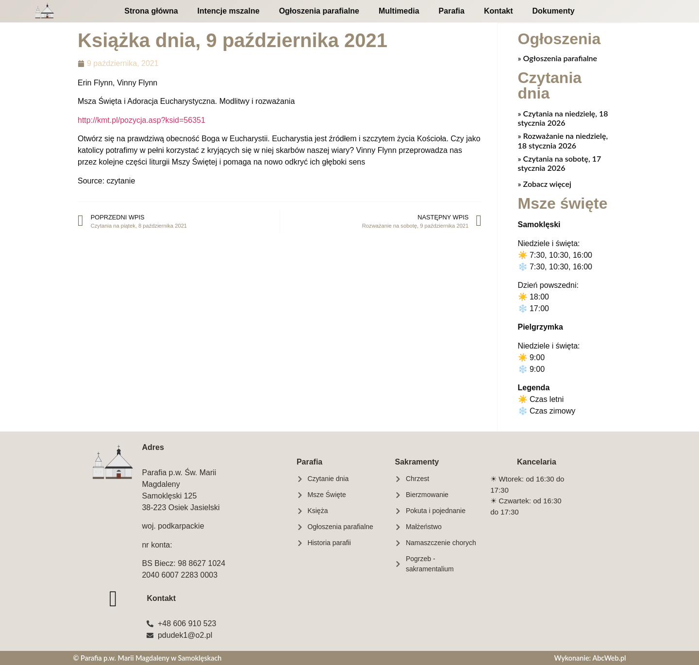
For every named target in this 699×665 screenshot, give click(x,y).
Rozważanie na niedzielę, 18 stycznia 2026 (563, 140)
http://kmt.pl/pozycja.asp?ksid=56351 (141, 120)
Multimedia (399, 11)
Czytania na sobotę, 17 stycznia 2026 (559, 162)
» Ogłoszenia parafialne (558, 57)
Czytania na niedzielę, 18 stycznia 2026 (563, 117)
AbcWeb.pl (609, 657)
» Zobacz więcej (544, 183)
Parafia (452, 11)
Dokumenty (554, 11)
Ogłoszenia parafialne (319, 11)
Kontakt (498, 11)
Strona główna (151, 11)
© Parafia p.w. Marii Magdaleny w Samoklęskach (147, 657)
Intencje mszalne (229, 11)
